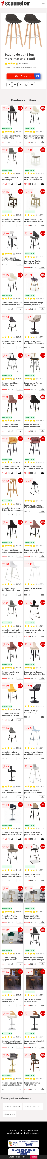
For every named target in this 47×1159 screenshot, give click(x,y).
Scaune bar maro (12, 1106)
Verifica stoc (27, 76)
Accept (34, 1156)
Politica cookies (31, 1133)
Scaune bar (10, 1114)
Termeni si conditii (17, 1130)
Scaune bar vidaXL (32, 1106)
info (19, 142)
